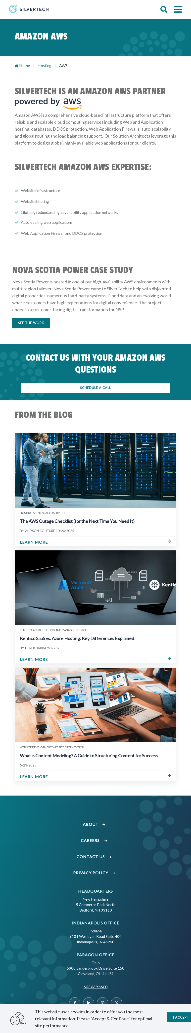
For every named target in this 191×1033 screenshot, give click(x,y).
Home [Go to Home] (24, 65)
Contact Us (94, 856)
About (94, 824)
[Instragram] (102, 1002)
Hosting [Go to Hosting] (44, 65)
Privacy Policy (94, 873)
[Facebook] (74, 1002)
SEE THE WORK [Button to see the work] (31, 323)
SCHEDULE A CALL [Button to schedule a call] (95, 388)
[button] (163, 9)
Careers (94, 840)
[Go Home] (28, 9)
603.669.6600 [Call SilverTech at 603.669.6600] (95, 986)
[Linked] (88, 1002)
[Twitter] (116, 1002)
